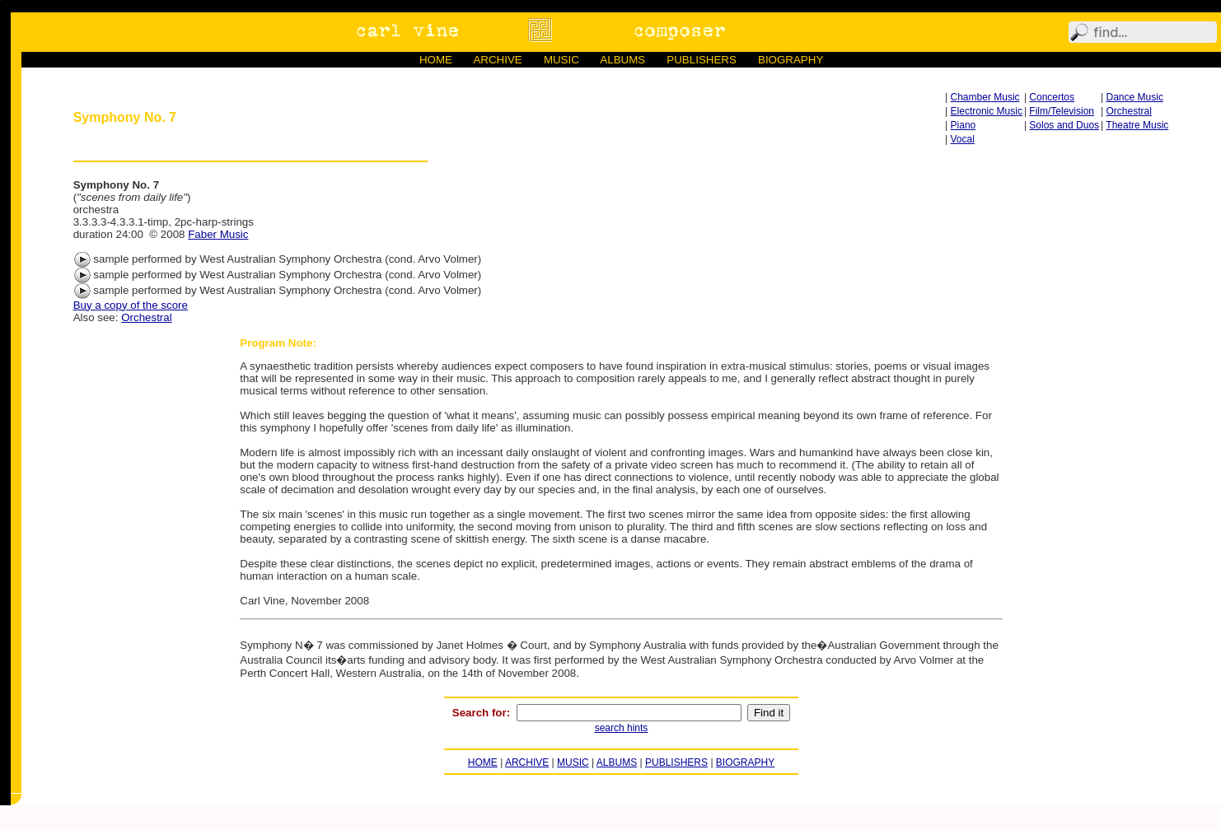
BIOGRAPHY (790, 60)
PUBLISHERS (701, 60)
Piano (963, 125)
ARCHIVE (497, 60)
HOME (435, 60)
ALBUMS (622, 60)
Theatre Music (1137, 125)
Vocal (963, 139)
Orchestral (1129, 111)
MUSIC (561, 60)
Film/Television (1061, 111)
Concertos (1051, 97)
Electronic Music (986, 111)
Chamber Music (985, 97)
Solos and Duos (1064, 125)
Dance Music (1134, 97)
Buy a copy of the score (130, 305)
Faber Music (218, 234)
